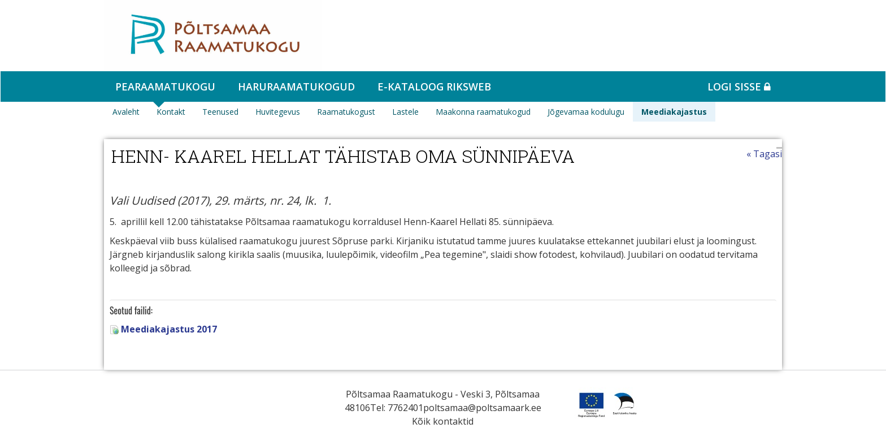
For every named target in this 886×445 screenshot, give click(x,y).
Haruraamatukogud (296, 86)
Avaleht (126, 111)
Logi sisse (739, 86)
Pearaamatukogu (165, 86)
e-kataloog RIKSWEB (434, 86)
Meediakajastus (674, 111)
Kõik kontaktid (443, 421)
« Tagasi (764, 154)
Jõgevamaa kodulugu (586, 111)
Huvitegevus (277, 111)
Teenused (220, 111)
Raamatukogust (346, 111)
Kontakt (171, 111)
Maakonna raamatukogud (483, 111)
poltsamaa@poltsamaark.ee (482, 407)
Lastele (405, 111)
